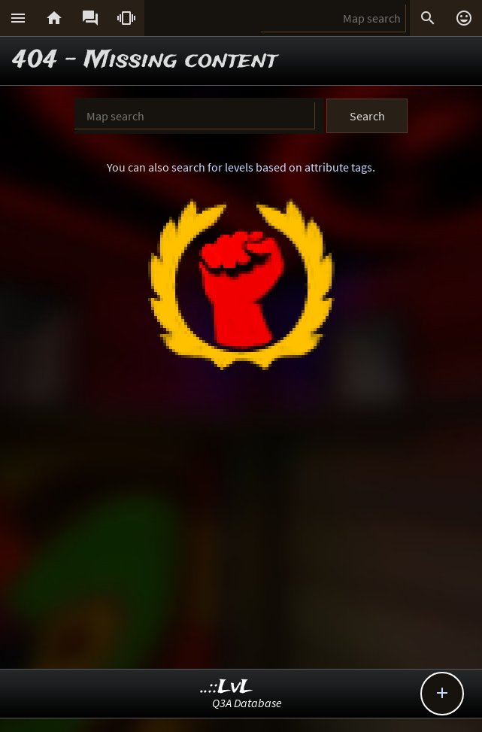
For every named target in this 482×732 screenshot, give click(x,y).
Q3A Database (247, 702)
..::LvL (227, 687)
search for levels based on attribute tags (271, 167)
